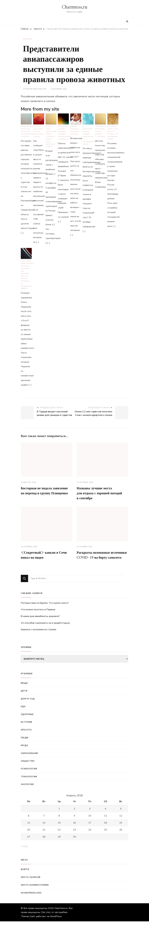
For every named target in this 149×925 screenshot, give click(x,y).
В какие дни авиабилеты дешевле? (40, 619)
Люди (24, 741)
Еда (23, 710)
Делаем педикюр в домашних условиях (74, 129)
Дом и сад (28, 702)
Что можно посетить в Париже (38, 613)
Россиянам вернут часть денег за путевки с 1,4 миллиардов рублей (112, 132)
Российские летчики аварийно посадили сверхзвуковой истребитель (63, 132)
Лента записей (30, 880)
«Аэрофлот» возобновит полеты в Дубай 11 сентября (100, 131)
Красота (27, 39)
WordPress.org (31, 896)
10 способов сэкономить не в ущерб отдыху (45, 626)
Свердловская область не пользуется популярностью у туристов (26, 131)
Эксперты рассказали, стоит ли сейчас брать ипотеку (38, 131)
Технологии (29, 780)
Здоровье (27, 718)
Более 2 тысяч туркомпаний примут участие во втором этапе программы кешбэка (51, 134)
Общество (28, 764)
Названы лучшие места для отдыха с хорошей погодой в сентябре (101, 491)
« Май (24, 850)
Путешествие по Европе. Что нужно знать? (45, 606)
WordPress (56, 920)
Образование (29, 757)
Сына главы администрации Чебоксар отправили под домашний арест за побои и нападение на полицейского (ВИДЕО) (26, 272)
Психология (29, 772)
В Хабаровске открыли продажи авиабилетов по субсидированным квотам (88, 134)
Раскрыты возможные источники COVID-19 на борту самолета (102, 556)
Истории (26, 725)
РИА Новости (39, 89)
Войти (25, 873)
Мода (24, 749)
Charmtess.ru (74, 7)
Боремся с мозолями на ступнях (38, 633)
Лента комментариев (35, 888)
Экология (27, 788)
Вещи (24, 687)
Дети (24, 694)
